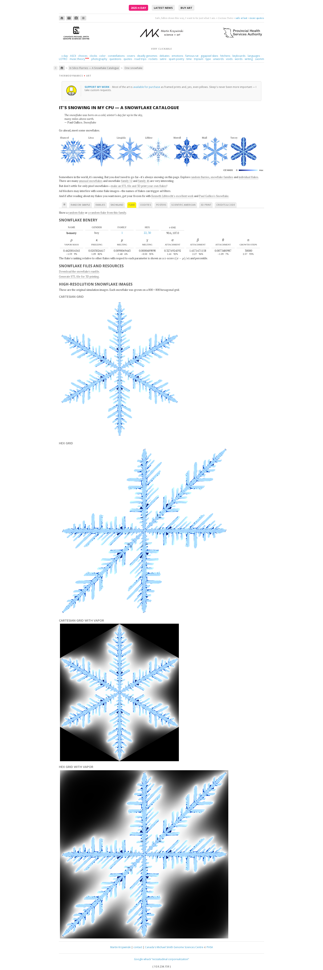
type (208, 59)
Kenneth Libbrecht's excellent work (172, 196)
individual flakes (248, 177)
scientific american (183, 204)
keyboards (239, 56)
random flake (76, 212)
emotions (177, 56)
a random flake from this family (107, 212)
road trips (140, 59)
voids (229, 59)
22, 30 (147, 233)
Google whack (142, 959)
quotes (128, 59)
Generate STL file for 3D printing (79, 276)
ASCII (73, 56)
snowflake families (222, 177)
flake (132, 204)
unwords (218, 59)
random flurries (200, 177)
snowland (117, 204)
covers (131, 56)
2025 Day (138, 8)
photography (99, 59)
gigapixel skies (209, 56)
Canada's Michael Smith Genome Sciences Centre (174, 947)
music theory (77, 59)
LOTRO (63, 59)
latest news (163, 8)
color (102, 56)
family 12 (126, 181)
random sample (80, 204)
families (100, 204)
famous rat (191, 56)
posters (161, 204)
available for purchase (146, 87)
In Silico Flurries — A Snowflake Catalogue (94, 68)
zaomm (259, 59)
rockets (153, 59)
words (238, 59)
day (64, 56)
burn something (238, 18)
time (189, 59)
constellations (116, 56)
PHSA (210, 947)
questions (115, 59)
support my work (97, 87)
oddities (145, 204)
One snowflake (133, 68)
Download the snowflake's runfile (79, 271)
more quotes (257, 18)
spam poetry (176, 59)
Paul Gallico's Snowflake (214, 196)
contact (137, 947)
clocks (93, 56)
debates (164, 56)
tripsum (198, 59)
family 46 (143, 181)
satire (163, 59)
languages (254, 56)
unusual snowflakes (90, 181)
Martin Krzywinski (120, 947)
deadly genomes (147, 56)
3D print (206, 204)
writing (249, 59)
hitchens (225, 56)
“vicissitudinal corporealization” (170, 959)
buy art (186, 8)
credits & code (225, 204)
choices (82, 56)
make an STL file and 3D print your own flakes (138, 186)
